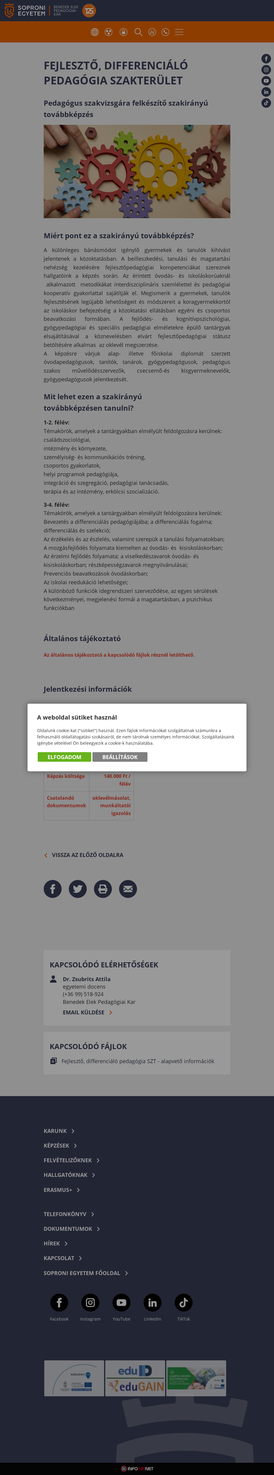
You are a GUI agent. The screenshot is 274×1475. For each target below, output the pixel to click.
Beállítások (120, 757)
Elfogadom (64, 757)
